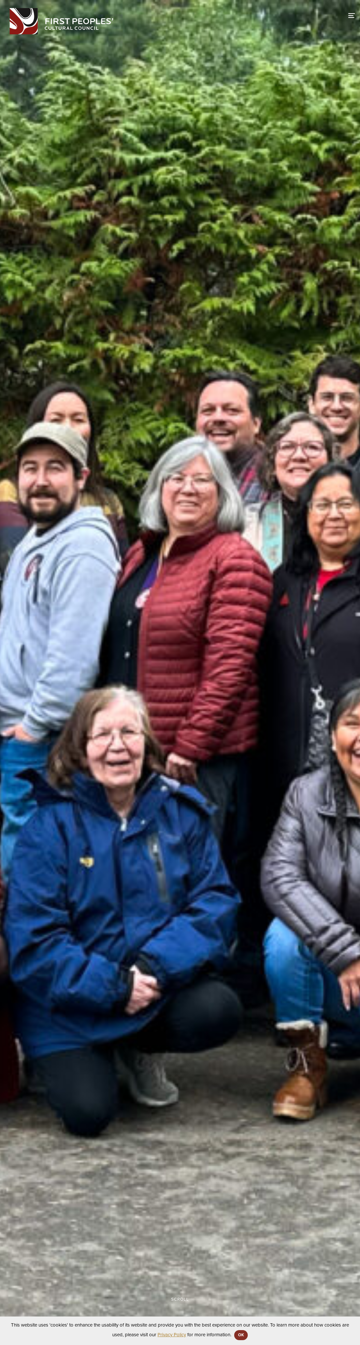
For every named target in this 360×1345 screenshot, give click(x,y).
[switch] (351, 14)
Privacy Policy (172, 1335)
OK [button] (241, 1335)
